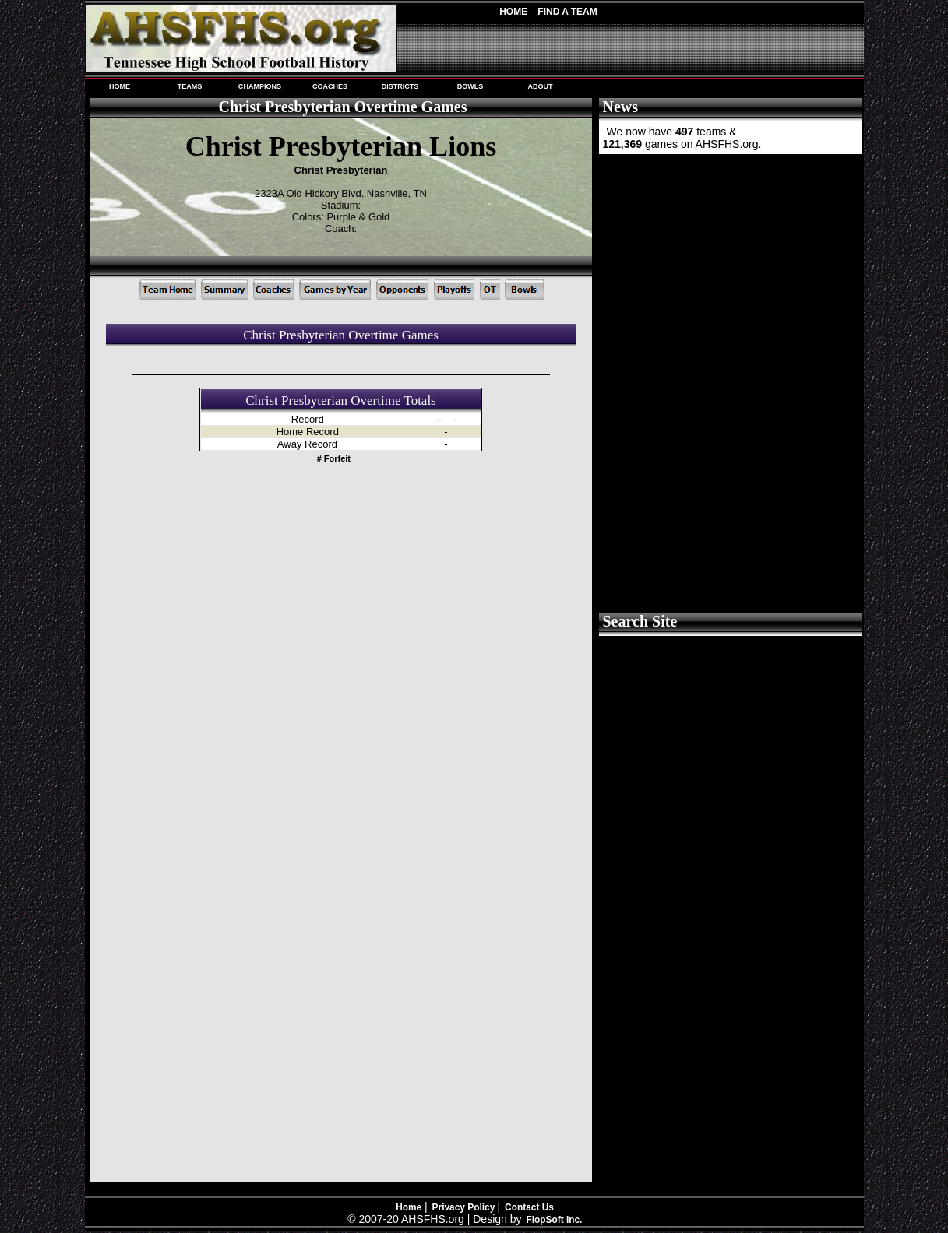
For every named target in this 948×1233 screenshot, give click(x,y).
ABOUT (539, 86)
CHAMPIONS (259, 86)
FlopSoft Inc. (554, 1219)
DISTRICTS (400, 86)
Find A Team (567, 11)
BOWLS (470, 86)
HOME (119, 86)
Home (513, 11)
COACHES (329, 86)
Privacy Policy (465, 1207)
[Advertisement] (729, 272)
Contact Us (529, 1207)
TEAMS (190, 86)
